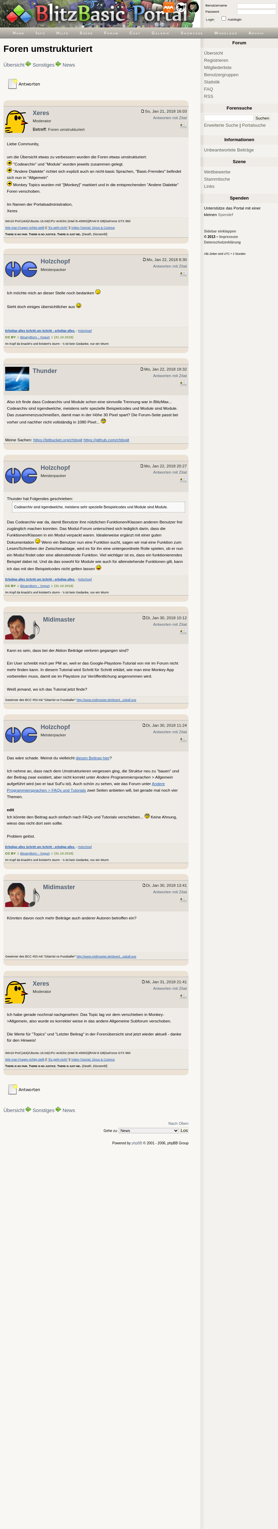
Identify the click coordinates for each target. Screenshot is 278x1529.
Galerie (161, 33)
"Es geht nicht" (58, 227)
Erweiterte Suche (221, 125)
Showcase (192, 33)
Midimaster (59, 619)
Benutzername (216, 5)
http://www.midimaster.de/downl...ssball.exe (106, 700)
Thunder (45, 370)
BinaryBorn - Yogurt (35, 337)
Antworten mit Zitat (170, 117)
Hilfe (62, 33)
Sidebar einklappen (220, 231)
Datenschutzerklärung (222, 242)
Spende (225, 214)
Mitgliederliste (218, 67)
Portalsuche (254, 125)
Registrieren (216, 60)
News (69, 65)
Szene (86, 33)
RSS (208, 96)
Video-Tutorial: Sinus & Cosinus (93, 227)
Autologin (235, 19)
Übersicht (13, 65)
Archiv (256, 33)
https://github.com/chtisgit (106, 440)
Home (19, 33)
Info (40, 33)
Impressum (228, 237)
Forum (111, 33)
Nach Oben (178, 1123)
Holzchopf (55, 261)
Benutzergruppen (221, 74)
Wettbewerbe (217, 171)
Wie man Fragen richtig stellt (24, 227)
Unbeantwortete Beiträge (229, 149)
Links (209, 186)
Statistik (212, 81)
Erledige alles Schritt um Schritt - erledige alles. (40, 330)
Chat (134, 33)
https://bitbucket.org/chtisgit (58, 440)
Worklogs (225, 33)
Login (210, 19)
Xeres (41, 113)
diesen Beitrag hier (92, 758)
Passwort (212, 11)
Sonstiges (44, 65)
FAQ (208, 89)
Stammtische (217, 179)
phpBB (137, 1143)
